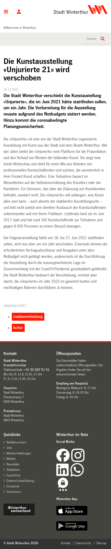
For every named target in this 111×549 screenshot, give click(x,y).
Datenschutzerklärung (20, 480)
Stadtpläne (13, 469)
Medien (11, 458)
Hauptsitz (10, 388)
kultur (18, 328)
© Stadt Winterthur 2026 (21, 543)
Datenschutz (83, 543)
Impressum (13, 491)
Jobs (9, 447)
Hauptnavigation (6, 12)
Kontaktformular (15, 365)
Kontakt (65, 543)
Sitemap (101, 543)
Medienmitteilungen (18, 453)
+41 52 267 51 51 (36, 369)
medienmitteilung (28, 317)
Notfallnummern (16, 442)
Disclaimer (13, 486)
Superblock (13, 475)
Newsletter (13, 464)
